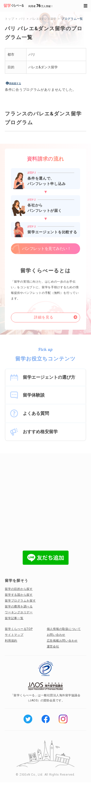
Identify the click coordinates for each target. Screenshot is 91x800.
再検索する (15, 83)
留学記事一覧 (14, 618)
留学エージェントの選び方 (49, 377)
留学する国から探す (19, 594)
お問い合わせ (56, 634)
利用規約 (11, 640)
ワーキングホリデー (19, 612)
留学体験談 (34, 395)
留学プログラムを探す (20, 600)
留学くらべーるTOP (19, 629)
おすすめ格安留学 (40, 431)
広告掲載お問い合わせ (62, 640)
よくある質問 (36, 413)
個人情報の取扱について (64, 629)
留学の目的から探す (19, 589)
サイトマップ (14, 634)
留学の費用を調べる (19, 606)
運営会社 (53, 646)
